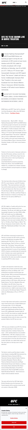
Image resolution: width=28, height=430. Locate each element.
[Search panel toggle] (26, 2)
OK (14, 427)
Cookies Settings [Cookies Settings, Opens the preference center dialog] (14, 418)
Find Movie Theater (15, 113)
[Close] (26, 408)
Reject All (14, 422)
